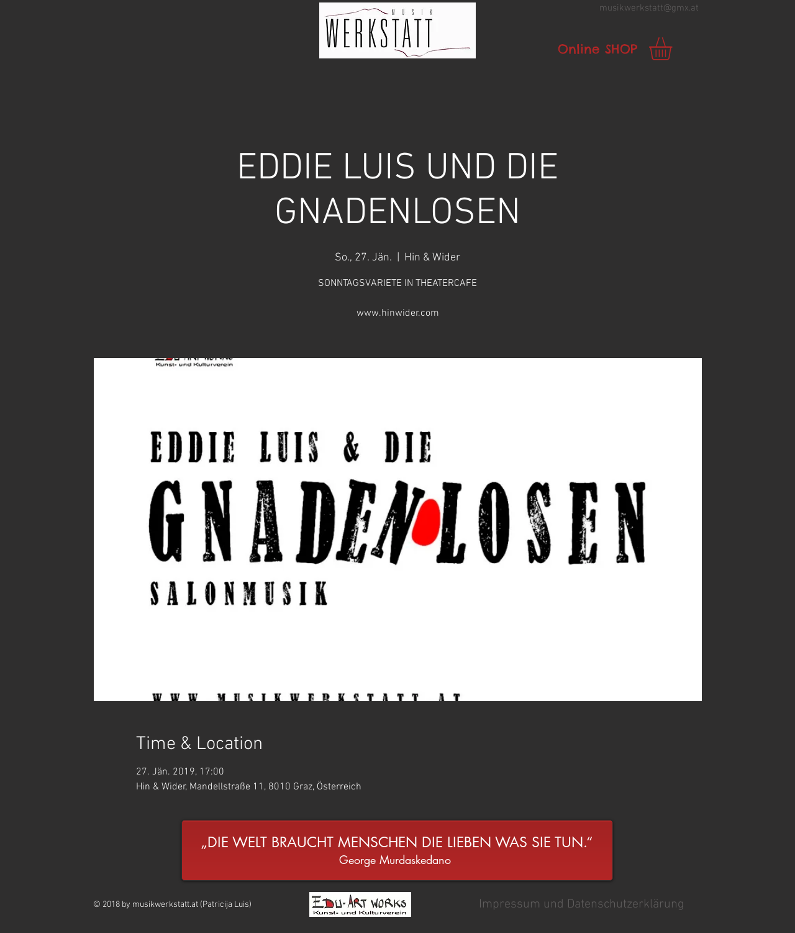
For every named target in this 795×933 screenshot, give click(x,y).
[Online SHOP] (597, 49)
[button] (397, 30)
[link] (674, 48)
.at (694, 8)
